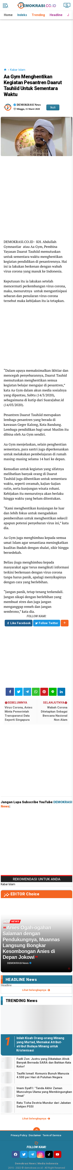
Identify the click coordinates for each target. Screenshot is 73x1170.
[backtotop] (36, 1130)
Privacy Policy (19, 1135)
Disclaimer (35, 1135)
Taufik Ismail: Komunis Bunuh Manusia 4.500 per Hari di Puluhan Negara (43, 1075)
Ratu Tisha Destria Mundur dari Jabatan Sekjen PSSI (44, 1104)
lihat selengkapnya (36, 990)
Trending (38, 15)
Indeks (22, 15)
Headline (56, 15)
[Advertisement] (37, 38)
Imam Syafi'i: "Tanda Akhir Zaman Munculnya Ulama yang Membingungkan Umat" (44, 1092)
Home (8, 15)
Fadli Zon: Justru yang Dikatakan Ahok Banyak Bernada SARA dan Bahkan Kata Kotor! (44, 1062)
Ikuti (52, 107)
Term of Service (52, 1135)
